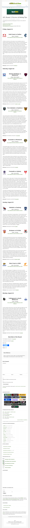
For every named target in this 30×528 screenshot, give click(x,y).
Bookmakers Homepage (7, 446)
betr (4, 433)
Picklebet (4, 440)
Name (4, 374)
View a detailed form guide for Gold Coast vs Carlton (15, 37)
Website (21, 374)
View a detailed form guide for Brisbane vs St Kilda (15, 233)
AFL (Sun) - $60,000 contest (7, 414)
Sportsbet (18, 135)
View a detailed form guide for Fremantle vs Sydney (15, 174)
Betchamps (5, 427)
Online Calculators (8, 467)
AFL (6, 347)
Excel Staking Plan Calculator (9, 463)
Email (12, 374)
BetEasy (15, 65)
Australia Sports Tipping (7, 505)
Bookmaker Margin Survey (7, 454)
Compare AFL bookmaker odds (8, 23)
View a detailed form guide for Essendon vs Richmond (15, 142)
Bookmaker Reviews (6, 448)
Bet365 (17, 167)
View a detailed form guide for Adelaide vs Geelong (15, 210)
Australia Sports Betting (18, 516)
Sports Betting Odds (6, 507)
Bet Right (4, 431)
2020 (9, 7)
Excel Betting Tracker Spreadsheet (10, 461)
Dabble (4, 434)
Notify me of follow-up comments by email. (9, 379)
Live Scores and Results (9, 465)
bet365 (4, 425)
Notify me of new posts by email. (8, 382)
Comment (4, 363)
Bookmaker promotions (7, 450)
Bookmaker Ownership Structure (8, 452)
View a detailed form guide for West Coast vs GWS (15, 266)
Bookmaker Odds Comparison (10, 459)
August (12, 7)
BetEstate (4, 428)
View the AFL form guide (6, 24)
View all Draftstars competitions (22, 419)
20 (13, 7)
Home (7, 7)
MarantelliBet (5, 437)
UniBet (16, 226)
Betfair (4, 430)
